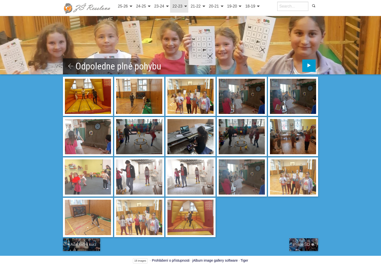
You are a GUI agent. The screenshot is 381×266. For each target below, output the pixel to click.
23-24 (159, 6)
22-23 (177, 6)
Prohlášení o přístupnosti (171, 260)
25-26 (123, 6)
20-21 (214, 6)
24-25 (141, 6)
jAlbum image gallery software (215, 260)
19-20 (232, 6)
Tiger (244, 260)
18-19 (250, 6)
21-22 (196, 6)
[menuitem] (124, 6)
